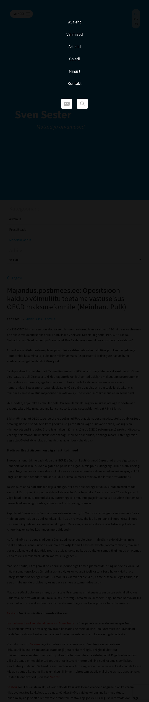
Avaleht (74, 22)
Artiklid (74, 46)
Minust (74, 71)
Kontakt (75, 83)
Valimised (74, 34)
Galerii (74, 58)
